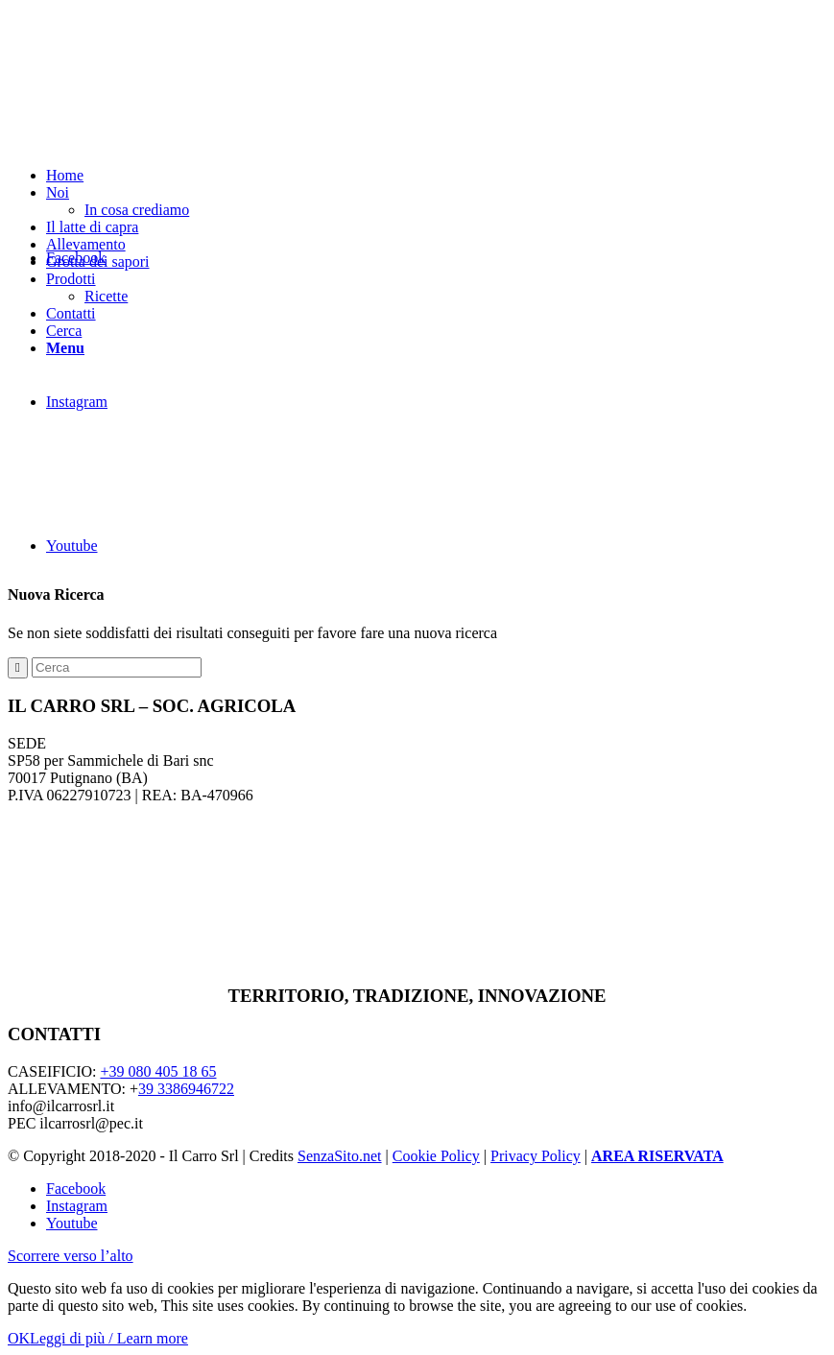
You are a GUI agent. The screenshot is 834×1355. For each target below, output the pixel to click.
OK (19, 1338)
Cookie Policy (436, 1156)
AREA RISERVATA (657, 1156)
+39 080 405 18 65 (158, 1071)
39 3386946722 (186, 1089)
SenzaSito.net (340, 1156)
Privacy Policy (535, 1156)
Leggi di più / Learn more (109, 1338)
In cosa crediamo (136, 210)
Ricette (106, 296)
